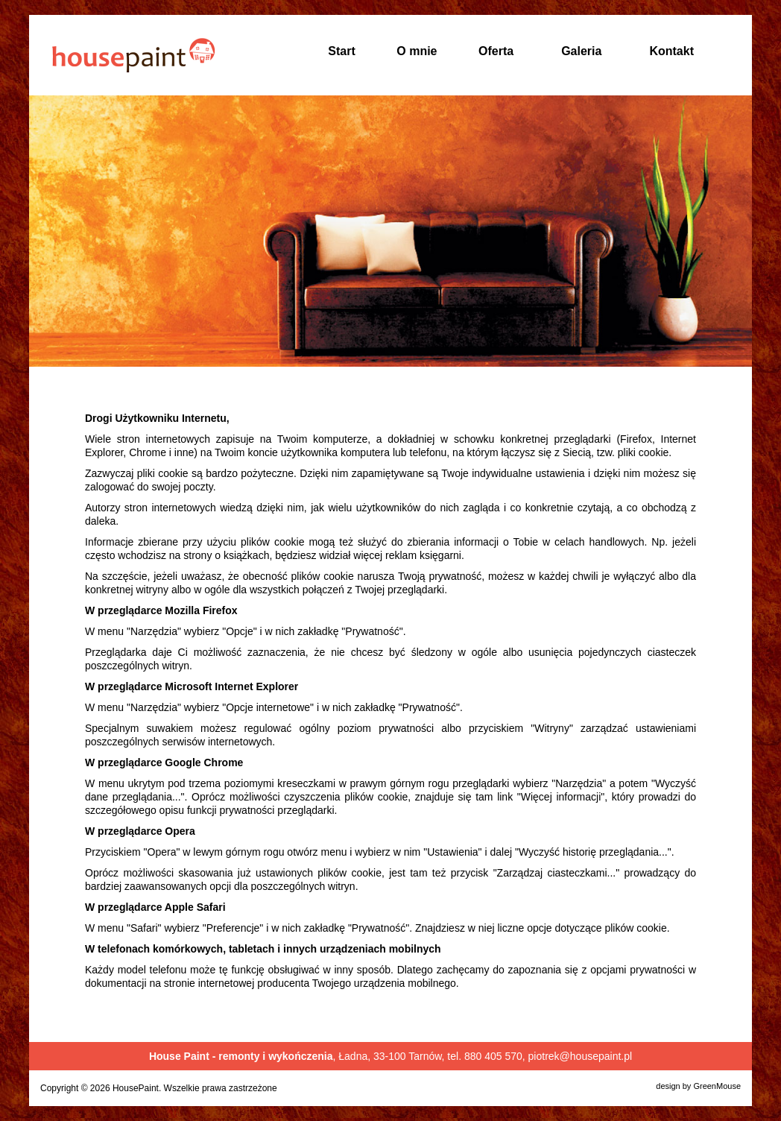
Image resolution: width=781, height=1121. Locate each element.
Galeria (581, 51)
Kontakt (671, 51)
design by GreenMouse (698, 1085)
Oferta (495, 51)
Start (341, 51)
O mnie (416, 51)
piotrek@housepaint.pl (580, 1056)
